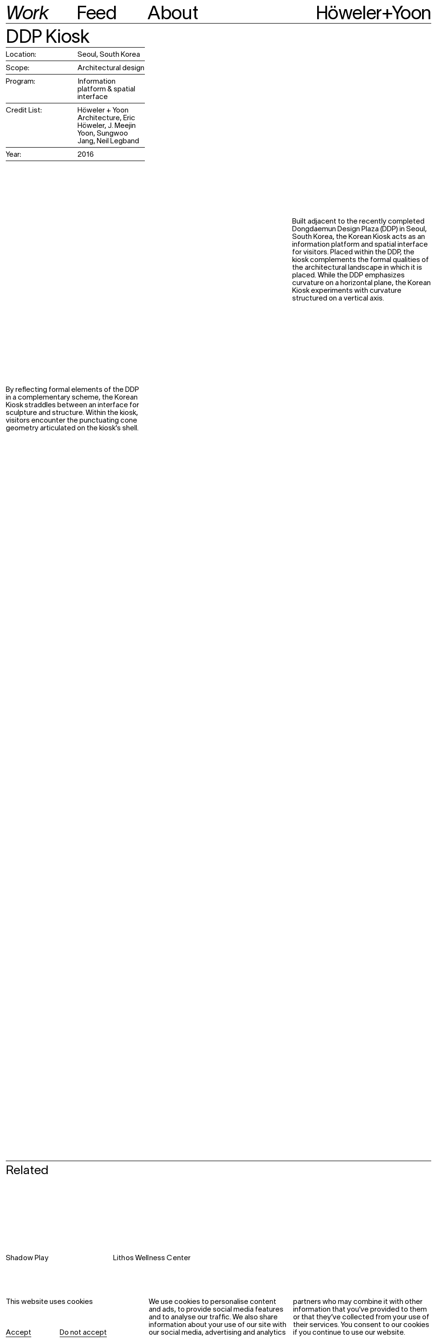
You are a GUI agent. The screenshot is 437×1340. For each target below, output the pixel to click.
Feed (96, 14)
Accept (18, 1332)
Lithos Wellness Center (152, 1258)
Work (27, 14)
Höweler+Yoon (373, 14)
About (172, 14)
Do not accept (83, 1332)
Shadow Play (27, 1258)
